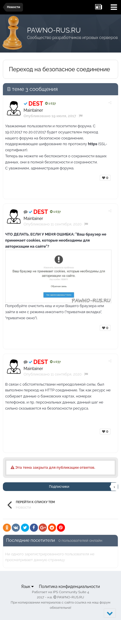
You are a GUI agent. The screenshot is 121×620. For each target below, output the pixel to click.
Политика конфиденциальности (69, 586)
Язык (27, 586)
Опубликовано (53, 224)
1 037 (50, 103)
